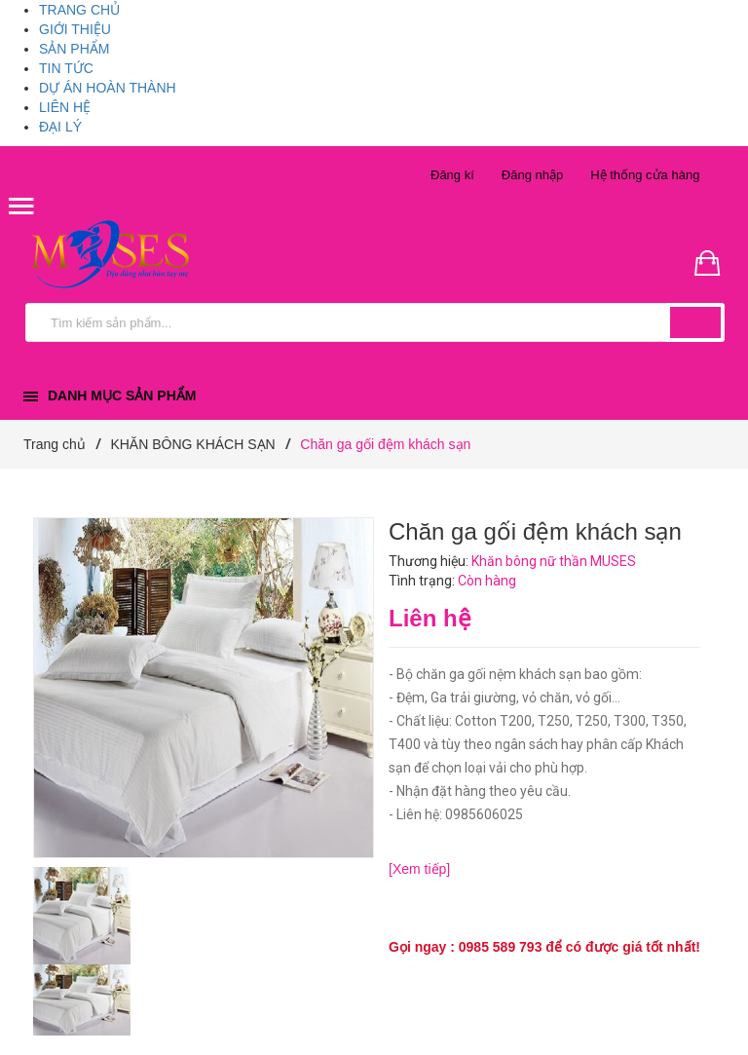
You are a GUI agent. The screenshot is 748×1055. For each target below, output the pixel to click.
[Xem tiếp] (419, 869)
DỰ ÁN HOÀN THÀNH (107, 87)
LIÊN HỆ (65, 107)
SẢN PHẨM (74, 49)
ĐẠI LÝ (60, 126)
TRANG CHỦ (79, 10)
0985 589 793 (500, 947)
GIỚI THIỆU (75, 29)
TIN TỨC (66, 68)
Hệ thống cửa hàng (644, 175)
